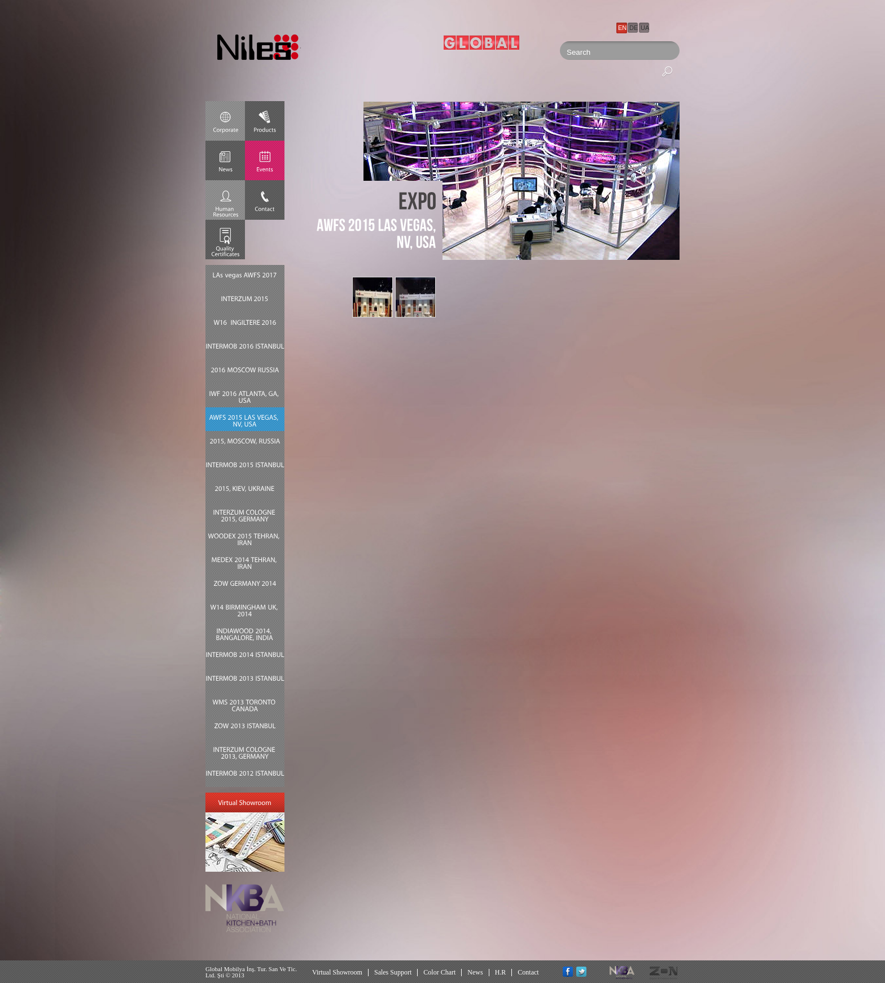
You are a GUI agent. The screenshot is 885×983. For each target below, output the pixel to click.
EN (622, 27)
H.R (500, 972)
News (475, 972)
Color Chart (439, 972)
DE (633, 27)
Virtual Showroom (337, 972)
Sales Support (392, 972)
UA (645, 27)
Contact (528, 972)
